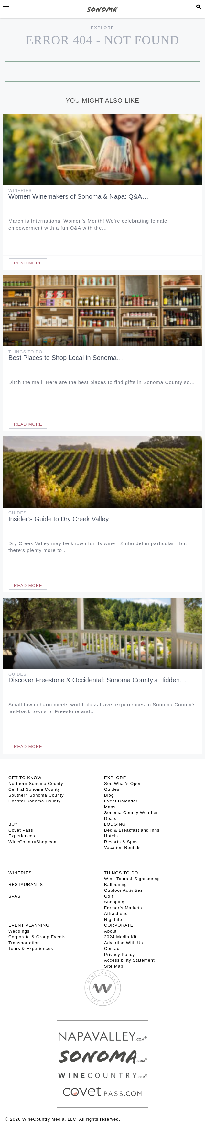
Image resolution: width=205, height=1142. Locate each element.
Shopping (114, 902)
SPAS (14, 896)
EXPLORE (115, 777)
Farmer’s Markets (123, 907)
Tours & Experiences (30, 948)
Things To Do (25, 351)
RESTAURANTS (25, 884)
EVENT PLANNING (28, 925)
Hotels (111, 836)
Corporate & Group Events (37, 937)
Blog (109, 795)
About (110, 931)
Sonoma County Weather (131, 812)
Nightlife (113, 919)
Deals (110, 818)
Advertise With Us (123, 942)
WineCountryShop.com (33, 841)
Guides (17, 512)
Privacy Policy (119, 954)
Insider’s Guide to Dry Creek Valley (58, 518)
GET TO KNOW (25, 777)
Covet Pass (20, 830)
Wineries (20, 190)
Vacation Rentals (122, 847)
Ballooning (115, 884)
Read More (28, 263)
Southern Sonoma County (36, 795)
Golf (108, 896)
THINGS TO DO (121, 872)
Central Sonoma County (34, 789)
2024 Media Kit (120, 937)
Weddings (19, 931)
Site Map (113, 966)
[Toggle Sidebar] (6, 6)
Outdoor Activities (123, 890)
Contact (112, 948)
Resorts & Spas (121, 841)
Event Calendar (121, 801)
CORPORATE (118, 925)
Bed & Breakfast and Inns (131, 830)
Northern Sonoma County (35, 783)
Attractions (115, 913)
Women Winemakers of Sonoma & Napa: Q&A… (78, 196)
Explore (102, 27)
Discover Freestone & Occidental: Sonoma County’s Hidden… (97, 680)
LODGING (115, 824)
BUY (13, 824)
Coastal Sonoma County (34, 801)
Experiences (21, 836)
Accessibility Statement (129, 960)
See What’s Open (123, 783)
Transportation (24, 942)
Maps (110, 806)
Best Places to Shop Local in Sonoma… (65, 357)
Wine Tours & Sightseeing (132, 878)
